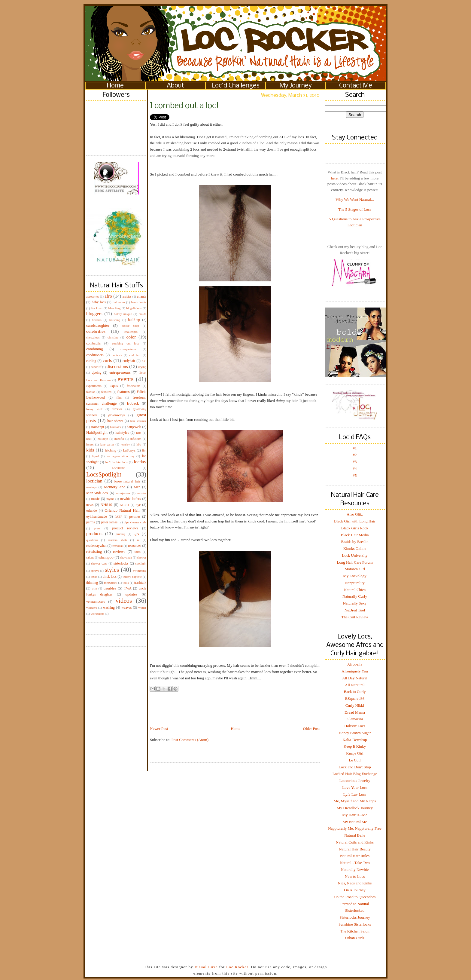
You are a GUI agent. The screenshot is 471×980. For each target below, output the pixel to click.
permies (134, 517)
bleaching (114, 308)
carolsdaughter (97, 325)
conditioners (95, 355)
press (97, 528)
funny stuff (94, 409)
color (131, 336)
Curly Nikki (354, 705)
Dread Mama (355, 712)
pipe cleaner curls (135, 522)
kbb (138, 444)
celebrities (95, 331)
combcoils (93, 343)
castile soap (130, 325)
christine (113, 337)
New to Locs (355, 876)
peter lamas (109, 522)
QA (136, 533)
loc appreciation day (120, 456)
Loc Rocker (237, 967)
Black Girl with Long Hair (354, 521)
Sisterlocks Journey (354, 917)
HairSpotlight (97, 432)
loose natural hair (127, 481)
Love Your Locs (354, 787)
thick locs (110, 577)
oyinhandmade (96, 517)
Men (137, 487)
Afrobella (354, 664)
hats (138, 432)
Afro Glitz (355, 514)
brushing (114, 320)
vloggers (91, 607)
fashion (91, 392)
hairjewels (134, 427)
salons (90, 557)
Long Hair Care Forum (355, 562)
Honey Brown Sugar (355, 732)
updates (131, 594)
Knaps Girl (354, 753)
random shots (117, 540)
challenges (131, 331)
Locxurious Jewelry (354, 780)
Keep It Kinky (355, 746)
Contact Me (355, 85)
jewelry (125, 444)
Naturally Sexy (354, 603)
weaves (126, 608)
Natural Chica (355, 589)
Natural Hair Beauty (354, 849)
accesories (92, 296)
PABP (118, 516)
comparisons (128, 349)
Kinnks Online (354, 548)
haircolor (115, 427)
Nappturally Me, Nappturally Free (354, 828)
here (334, 178)
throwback (110, 582)
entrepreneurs (120, 372)
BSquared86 (354, 698)
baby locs (99, 302)
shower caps (99, 563)
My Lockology (354, 576)
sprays (95, 570)
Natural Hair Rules (354, 855)
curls (107, 360)
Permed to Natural (354, 904)
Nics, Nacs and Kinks (355, 883)
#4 (355, 468)
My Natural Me (355, 821)
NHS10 (106, 504)
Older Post (311, 728)
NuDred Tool (355, 610)
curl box (135, 355)
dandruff (96, 367)
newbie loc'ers (130, 499)
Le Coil (354, 760)
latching (110, 450)
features (123, 391)
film (119, 397)
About (175, 85)
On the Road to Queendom (354, 897)
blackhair (97, 308)
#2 (355, 454)
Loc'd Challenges (236, 85)
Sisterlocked (354, 910)
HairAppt (97, 427)
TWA (128, 588)
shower (141, 557)
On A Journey (355, 890)
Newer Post (159, 728)
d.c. (144, 361)
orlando (91, 511)
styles (112, 569)
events (125, 378)
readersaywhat (96, 546)
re (138, 540)
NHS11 (124, 505)
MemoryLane (114, 487)
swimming (139, 570)
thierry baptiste (132, 576)
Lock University (355, 555)
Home (115, 85)
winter (142, 607)
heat (88, 438)
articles (127, 296)
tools (126, 582)
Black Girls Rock (354, 528)
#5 (355, 475)
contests (117, 355)
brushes (97, 320)
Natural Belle (354, 835)
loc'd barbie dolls (116, 462)
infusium (135, 438)
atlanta (141, 297)
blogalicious (133, 308)
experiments (94, 385)
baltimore (119, 302)
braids (142, 314)
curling (91, 361)
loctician (94, 480)
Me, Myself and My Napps (355, 801)
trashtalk (140, 583)
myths (110, 499)
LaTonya (129, 450)
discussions (117, 366)
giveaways (116, 415)
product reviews (125, 528)
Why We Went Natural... (355, 199)
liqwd (95, 456)
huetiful (119, 438)
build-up (134, 320)
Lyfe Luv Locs (354, 794)
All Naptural (354, 685)
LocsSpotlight (103, 474)
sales (138, 551)
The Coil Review (355, 617)
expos (114, 386)
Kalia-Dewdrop (355, 739)
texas (94, 576)
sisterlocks (121, 563)
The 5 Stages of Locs (354, 209)
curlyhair (129, 361)
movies (141, 493)
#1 (355, 448)
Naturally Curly (354, 596)
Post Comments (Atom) (190, 739)
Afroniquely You (355, 671)
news (89, 505)
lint (144, 450)
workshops (97, 613)
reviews (119, 551)
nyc (138, 505)
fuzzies (117, 409)
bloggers (94, 313)
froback (133, 403)
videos (124, 600)
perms (90, 522)
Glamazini (355, 719)
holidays (103, 438)
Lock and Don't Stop (355, 767)
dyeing (96, 373)
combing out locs (125, 343)
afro (108, 296)
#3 (355, 461)
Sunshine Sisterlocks (355, 924)
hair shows (115, 421)
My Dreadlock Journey (355, 808)
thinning (92, 583)
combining (94, 349)
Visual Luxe (205, 967)
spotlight (140, 563)
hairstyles (122, 433)
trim (94, 588)
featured (106, 392)
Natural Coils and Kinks (355, 842)
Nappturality (355, 582)
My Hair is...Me (354, 815)
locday (140, 461)
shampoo (106, 557)
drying (142, 367)
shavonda (126, 557)
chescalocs (92, 337)
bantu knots (138, 302)
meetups (91, 487)
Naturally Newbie (355, 869)
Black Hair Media (355, 535)
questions (92, 540)
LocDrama (118, 468)
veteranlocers (95, 602)
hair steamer (138, 421)
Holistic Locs (354, 726)
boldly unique (123, 314)
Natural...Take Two (355, 862)
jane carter (107, 444)
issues (90, 444)
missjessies (123, 493)
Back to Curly (355, 691)
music (95, 499)
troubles (110, 588)
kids (90, 449)
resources (134, 546)
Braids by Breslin (355, 541)
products (94, 533)
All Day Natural (354, 678)
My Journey (296, 85)
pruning (120, 534)
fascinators (133, 385)
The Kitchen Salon (354, 931)
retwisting (94, 551)
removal (117, 545)
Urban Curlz (355, 938)
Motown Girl (355, 569)
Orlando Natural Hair (122, 510)
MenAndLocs (97, 493)
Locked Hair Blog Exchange (355, 773)
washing (109, 608)
